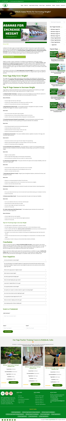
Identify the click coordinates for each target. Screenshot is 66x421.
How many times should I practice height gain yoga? (14, 293)
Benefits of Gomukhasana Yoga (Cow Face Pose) (57, 73)
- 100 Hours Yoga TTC (39, 397)
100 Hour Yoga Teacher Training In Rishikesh (31, 412)
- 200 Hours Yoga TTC (39, 399)
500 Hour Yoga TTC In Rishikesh (32, 414)
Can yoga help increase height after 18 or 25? (13, 296)
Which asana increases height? (10, 273)
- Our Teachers (21, 397)
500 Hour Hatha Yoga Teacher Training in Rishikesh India (55, 368)
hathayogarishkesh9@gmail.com (17, 1)
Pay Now (58, 5)
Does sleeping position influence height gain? (13, 303)
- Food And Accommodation (23, 399)
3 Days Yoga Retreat (56, 414)
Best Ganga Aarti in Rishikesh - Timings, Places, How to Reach (57, 60)
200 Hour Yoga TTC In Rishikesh (48, 412)
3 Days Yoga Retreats (58, 38)
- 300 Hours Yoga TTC (39, 401)
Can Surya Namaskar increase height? (11, 260)
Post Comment (8, 331)
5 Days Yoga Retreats (58, 40)
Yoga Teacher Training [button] (33, 5)
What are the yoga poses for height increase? (13, 269)
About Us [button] (26, 5)
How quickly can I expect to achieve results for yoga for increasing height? (18, 289)
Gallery (53, 5)
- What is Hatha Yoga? (39, 395)
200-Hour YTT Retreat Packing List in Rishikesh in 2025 (57, 111)
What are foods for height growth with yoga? (13, 299)
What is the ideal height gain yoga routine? (12, 279)
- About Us (20, 395)
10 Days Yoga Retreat (43, 416)
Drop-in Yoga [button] (42, 5)
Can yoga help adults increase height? (11, 286)
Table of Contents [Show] (9, 56)
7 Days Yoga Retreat (58, 42)
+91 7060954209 (4, 1)
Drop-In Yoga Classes (45, 414)
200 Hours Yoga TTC (58, 32)
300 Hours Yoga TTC (58, 34)
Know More (13, 382)
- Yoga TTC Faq (21, 402)
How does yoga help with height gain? (11, 276)
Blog (26, 13)
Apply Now (58, 45)
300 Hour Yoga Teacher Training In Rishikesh (14, 414)
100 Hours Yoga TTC (58, 29)
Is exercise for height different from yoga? (12, 283)
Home (22, 5)
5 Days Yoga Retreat (22, 416)
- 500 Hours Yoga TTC (39, 402)
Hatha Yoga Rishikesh (16, 412)
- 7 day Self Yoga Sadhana (40, 404)
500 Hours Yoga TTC (58, 36)
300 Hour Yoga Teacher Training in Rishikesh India (33, 367)
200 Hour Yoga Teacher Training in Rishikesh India (11, 365)
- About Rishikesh (21, 401)
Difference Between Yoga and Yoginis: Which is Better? (57, 85)
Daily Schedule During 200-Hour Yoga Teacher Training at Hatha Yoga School (57, 98)
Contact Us (63, 5)
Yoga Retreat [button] (48, 5)
